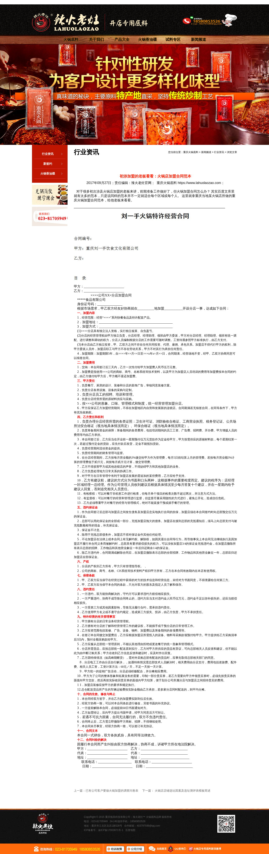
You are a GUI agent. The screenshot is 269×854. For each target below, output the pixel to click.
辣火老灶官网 (141, 183)
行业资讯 (53, 154)
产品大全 (121, 39)
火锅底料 (70, 39)
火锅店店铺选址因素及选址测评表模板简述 (182, 790)
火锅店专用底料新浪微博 (207, 848)
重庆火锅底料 (190, 152)
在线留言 (162, 848)
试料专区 (173, 39)
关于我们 (96, 39)
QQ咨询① (180, 848)
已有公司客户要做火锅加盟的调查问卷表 (112, 790)
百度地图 (130, 830)
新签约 (54, 163)
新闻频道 (198, 39)
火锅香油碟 (147, 39)
